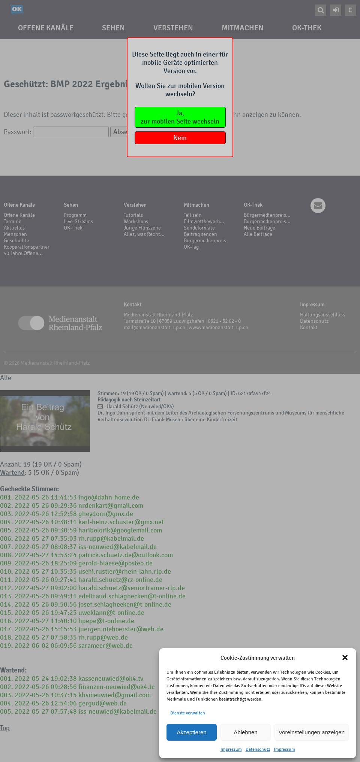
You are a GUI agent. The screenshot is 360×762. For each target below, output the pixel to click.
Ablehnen (245, 732)
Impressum (231, 749)
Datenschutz (258, 749)
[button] (345, 657)
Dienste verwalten (187, 713)
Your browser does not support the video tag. (45, 421)
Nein (180, 138)
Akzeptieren (191, 732)
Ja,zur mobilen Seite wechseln (180, 117)
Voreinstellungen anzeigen (312, 732)
